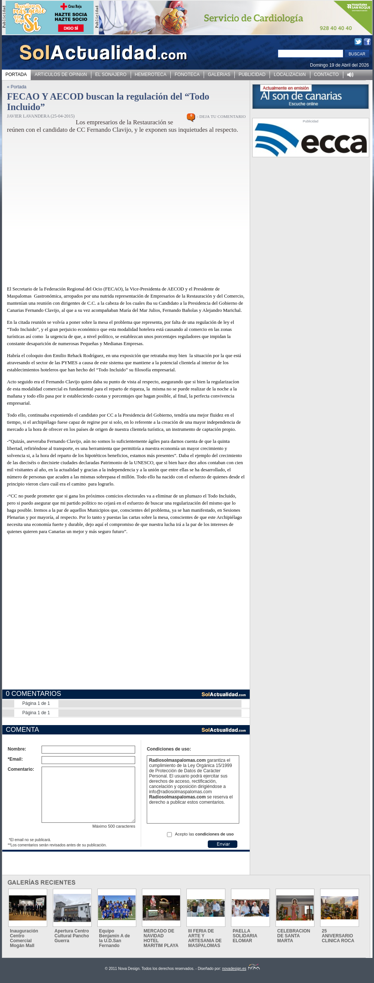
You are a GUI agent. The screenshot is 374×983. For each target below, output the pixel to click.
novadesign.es (241, 969)
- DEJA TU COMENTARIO (221, 116)
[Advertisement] (72, 617)
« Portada (17, 86)
